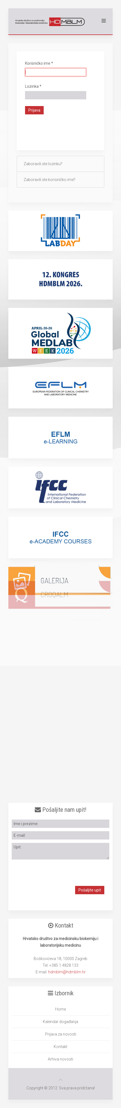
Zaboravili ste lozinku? (43, 164)
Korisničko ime (39, 63)
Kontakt (60, 1046)
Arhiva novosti (60, 1059)
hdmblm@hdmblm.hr (67, 972)
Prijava (34, 110)
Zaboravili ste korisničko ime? (49, 179)
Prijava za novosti (60, 1034)
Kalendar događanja (60, 1021)
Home (60, 1009)
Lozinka (33, 86)
